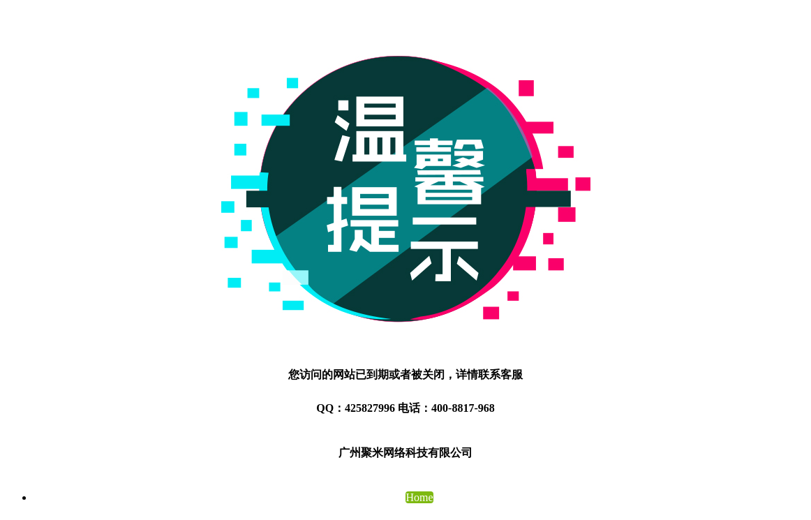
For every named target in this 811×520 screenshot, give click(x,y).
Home (419, 497)
